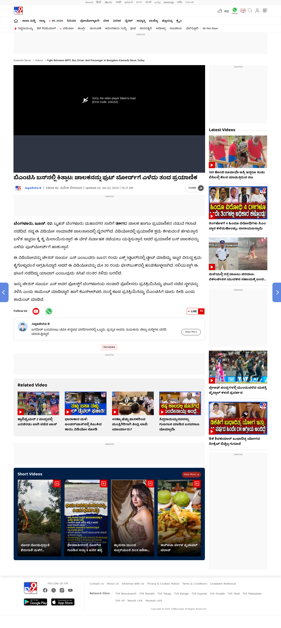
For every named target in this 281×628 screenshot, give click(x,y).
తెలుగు (109, 2)
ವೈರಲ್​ (129, 21)
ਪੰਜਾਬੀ (148, 2)
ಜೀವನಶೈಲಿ (146, 28)
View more (191, 474)
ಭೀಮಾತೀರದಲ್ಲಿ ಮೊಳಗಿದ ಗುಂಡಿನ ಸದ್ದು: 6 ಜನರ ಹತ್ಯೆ (84, 548)
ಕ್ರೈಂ (179, 21)
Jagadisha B (32, 188)
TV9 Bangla (181, 593)
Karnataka (109, 347)
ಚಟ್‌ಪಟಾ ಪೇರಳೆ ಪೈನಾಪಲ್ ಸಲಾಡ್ (179, 548)
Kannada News (22, 60)
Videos (38, 60)
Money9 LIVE (153, 600)
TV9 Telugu (164, 593)
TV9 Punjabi (217, 593)
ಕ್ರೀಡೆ (133, 28)
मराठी (118, 2)
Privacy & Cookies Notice (163, 583)
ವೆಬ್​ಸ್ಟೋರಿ (192, 28)
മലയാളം (169, 2)
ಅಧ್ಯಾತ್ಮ (141, 21)
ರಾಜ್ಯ (42, 21)
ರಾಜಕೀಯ (176, 28)
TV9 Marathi (147, 593)
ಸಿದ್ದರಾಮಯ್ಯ (25, 28)
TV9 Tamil (234, 593)
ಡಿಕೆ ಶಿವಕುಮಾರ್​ (46, 28)
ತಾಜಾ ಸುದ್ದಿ (28, 21)
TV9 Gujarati (199, 593)
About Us (113, 583)
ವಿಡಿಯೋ (68, 28)
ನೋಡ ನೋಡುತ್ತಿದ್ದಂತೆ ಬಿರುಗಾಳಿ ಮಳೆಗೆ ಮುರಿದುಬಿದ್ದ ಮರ (35, 548)
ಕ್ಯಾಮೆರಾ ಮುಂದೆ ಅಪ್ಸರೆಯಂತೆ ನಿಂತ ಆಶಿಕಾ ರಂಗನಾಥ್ (131, 548)
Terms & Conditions (194, 583)
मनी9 (179, 2)
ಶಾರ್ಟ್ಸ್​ (82, 28)
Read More (191, 332)
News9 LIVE (135, 600)
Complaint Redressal (223, 583)
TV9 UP (120, 600)
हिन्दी (99, 2)
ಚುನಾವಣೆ (95, 28)
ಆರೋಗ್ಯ (160, 28)
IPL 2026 (57, 21)
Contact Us (97, 583)
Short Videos (30, 474)
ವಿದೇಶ (117, 21)
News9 (89, 2)
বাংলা (139, 2)
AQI (226, 11)
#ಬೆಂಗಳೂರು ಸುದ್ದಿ (115, 28)
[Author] (18, 188)
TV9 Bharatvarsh (125, 593)
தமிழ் (158, 2)
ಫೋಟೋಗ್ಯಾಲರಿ (89, 21)
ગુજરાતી (128, 2)
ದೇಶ (106, 21)
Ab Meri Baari (210, 28)
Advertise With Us (133, 583)
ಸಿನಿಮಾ (71, 21)
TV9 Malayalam (251, 593)
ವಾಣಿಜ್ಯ (153, 21)
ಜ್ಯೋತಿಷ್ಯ (167, 21)
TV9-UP (189, 2)
